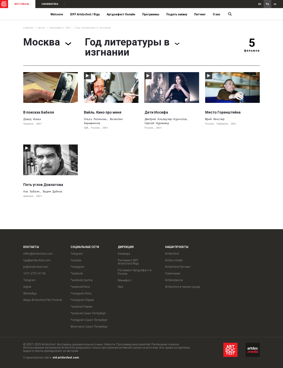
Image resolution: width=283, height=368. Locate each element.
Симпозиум (172, 273)
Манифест (125, 280)
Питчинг (200, 14)
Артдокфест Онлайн (121, 14)
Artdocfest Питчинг (178, 266)
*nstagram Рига (81, 293)
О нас (216, 14)
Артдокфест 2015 (61, 27)
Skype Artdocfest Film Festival (42, 300)
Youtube (76, 260)
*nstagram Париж (82, 300)
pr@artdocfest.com (35, 266)
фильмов (252, 50)
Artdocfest (172, 253)
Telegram (29, 280)
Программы (150, 14)
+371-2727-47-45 (34, 273)
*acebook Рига (80, 286)
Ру (267, 4)
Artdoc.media (174, 260)
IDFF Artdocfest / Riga (85, 14)
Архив (41, 27)
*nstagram (77, 266)
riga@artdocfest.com (37, 260)
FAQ (120, 287)
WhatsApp (30, 293)
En (259, 4)
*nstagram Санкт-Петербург (89, 320)
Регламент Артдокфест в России (134, 272)
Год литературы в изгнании (93, 27)
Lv (275, 4)
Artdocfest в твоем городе (182, 286)
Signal (27, 286)
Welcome (57, 14)
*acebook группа (82, 280)
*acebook (77, 273)
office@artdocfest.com (38, 253)
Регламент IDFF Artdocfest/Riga (128, 262)
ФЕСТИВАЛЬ (21, 4)
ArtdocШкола (174, 280)
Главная (28, 27)
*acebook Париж (81, 306)
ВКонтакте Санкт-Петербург (89, 326)
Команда (124, 253)
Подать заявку (176, 14)
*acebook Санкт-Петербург (88, 313)
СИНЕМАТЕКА (49, 4)
